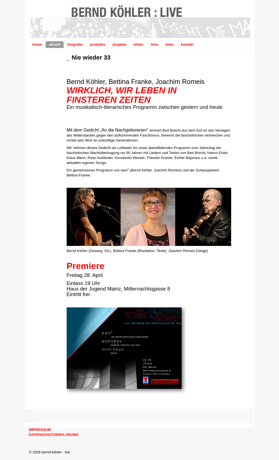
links (169, 44)
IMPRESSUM (40, 430)
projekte (120, 44)
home (37, 44)
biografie (75, 44)
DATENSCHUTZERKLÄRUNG (54, 435)
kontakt (187, 44)
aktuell (54, 44)
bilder (138, 44)
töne (154, 44)
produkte (97, 44)
